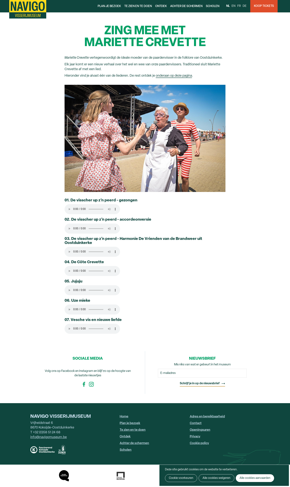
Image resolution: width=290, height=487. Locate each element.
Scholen (212, 6)
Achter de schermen (186, 6)
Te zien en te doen (138, 6)
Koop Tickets (264, 6)
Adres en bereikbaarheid (207, 416)
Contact (196, 423)
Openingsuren (200, 429)
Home (124, 416)
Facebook (84, 384)
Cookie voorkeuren (181, 478)
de (245, 6)
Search (284, 6)
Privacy (195, 436)
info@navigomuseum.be (48, 437)
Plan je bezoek (109, 6)
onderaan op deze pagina (174, 76)
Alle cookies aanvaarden (255, 478)
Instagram (91, 384)
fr (239, 6)
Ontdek (161, 6)
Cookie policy (199, 443)
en (233, 6)
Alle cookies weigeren (216, 478)
